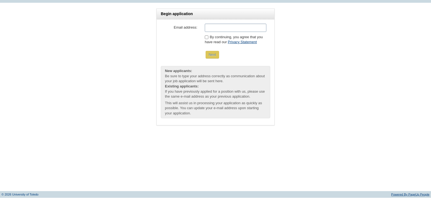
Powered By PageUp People (410, 194)
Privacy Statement (242, 42)
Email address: (185, 27)
